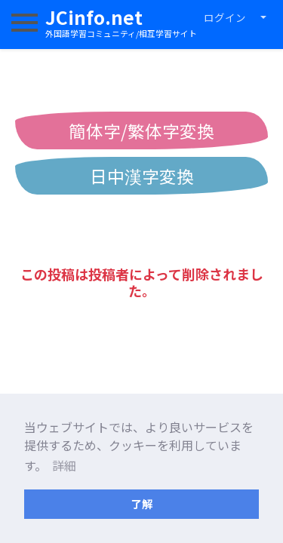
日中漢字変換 (142, 176)
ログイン (225, 17)
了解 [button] (141, 503)
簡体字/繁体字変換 (141, 130)
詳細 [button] (64, 465)
